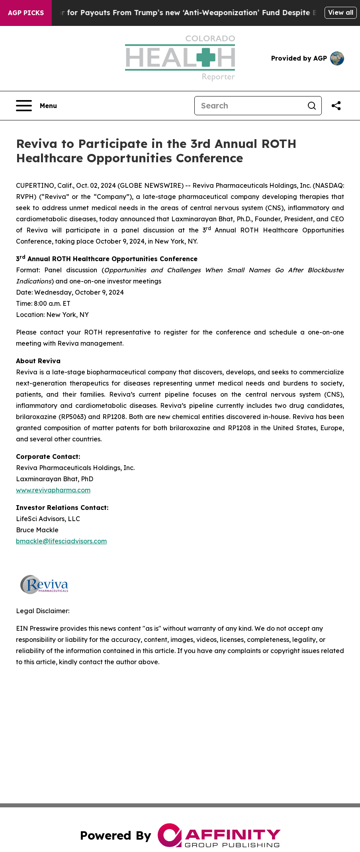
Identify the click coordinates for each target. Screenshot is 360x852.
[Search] (248, 105)
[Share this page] (336, 106)
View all (340, 12)
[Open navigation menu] (36, 106)
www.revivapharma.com (53, 490)
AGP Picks (26, 13)
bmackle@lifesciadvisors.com (61, 541)
